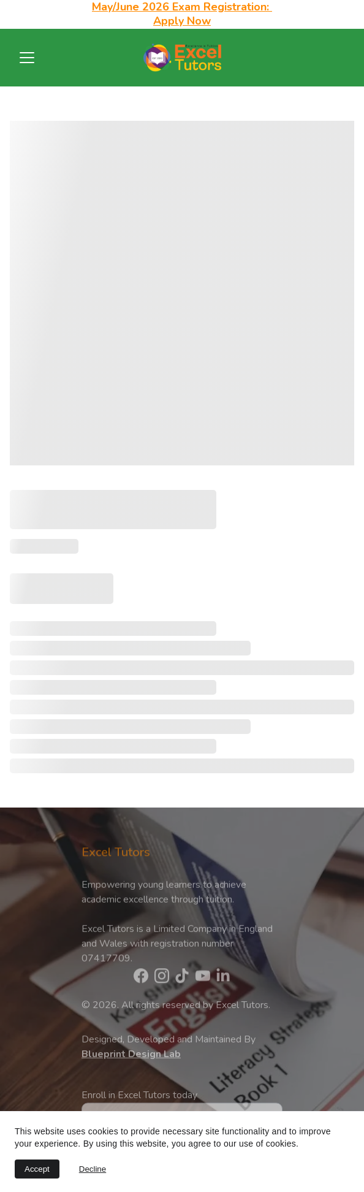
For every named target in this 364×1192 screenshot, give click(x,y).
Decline (92, 1169)
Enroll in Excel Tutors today (139, 1104)
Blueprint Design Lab (131, 1060)
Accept (37, 1169)
